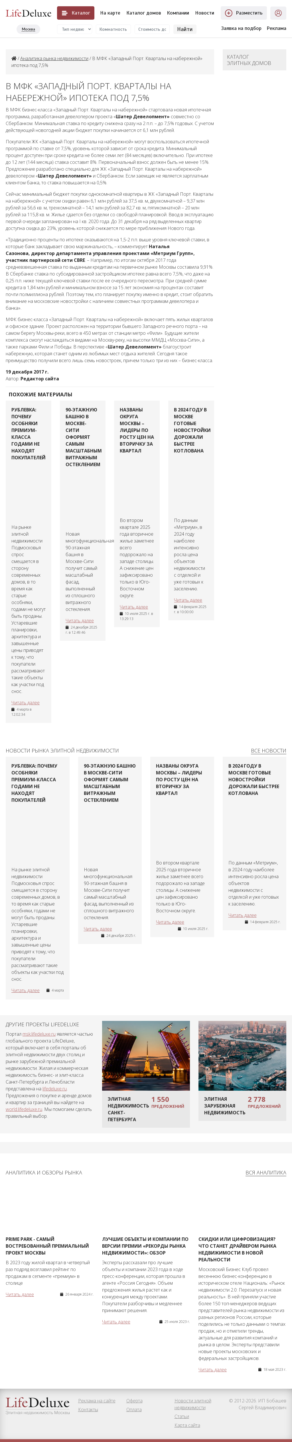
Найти (185, 29)
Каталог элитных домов (249, 59)
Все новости (268, 750)
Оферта (134, 1401)
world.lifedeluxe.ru (24, 1109)
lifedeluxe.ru (54, 1089)
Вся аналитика (266, 1172)
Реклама (276, 28)
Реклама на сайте (96, 1401)
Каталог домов (143, 13)
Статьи (182, 1416)
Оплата (134, 1409)
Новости (204, 13)
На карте (110, 13)
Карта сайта (187, 1425)
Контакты (88, 1409)
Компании (178, 13)
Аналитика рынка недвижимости (54, 58)
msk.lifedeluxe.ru (39, 1034)
